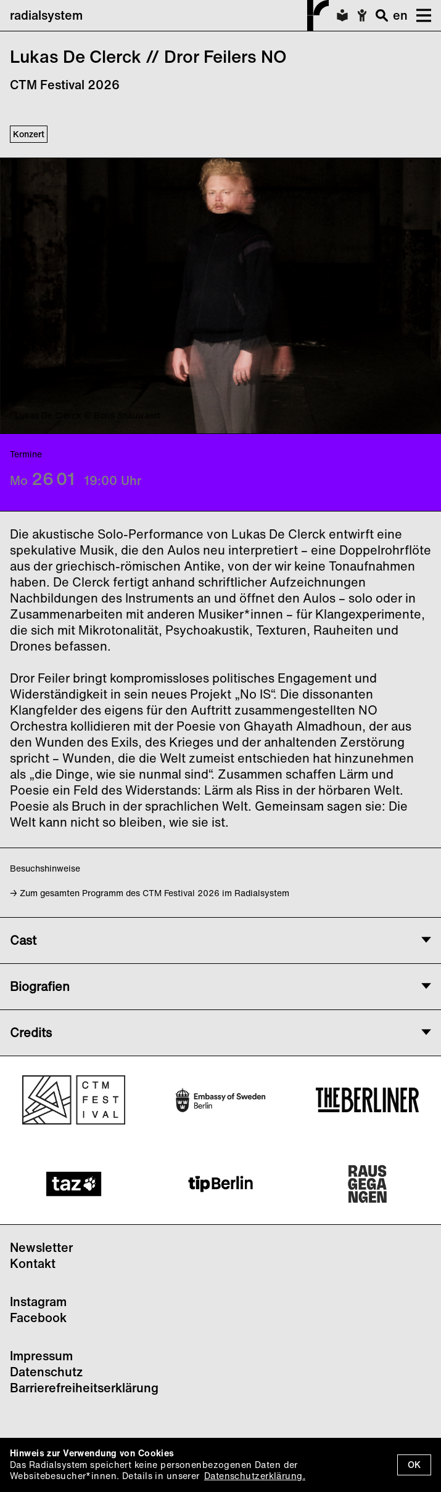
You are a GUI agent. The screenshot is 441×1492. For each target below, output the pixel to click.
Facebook (38, 1317)
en (400, 15)
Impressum (41, 1356)
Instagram (38, 1301)
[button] (419, 15)
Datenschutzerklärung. (254, 1475)
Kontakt (33, 1263)
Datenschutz (46, 1372)
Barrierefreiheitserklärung (84, 1388)
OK (414, 1464)
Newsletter (41, 1247)
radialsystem (169, 15)
